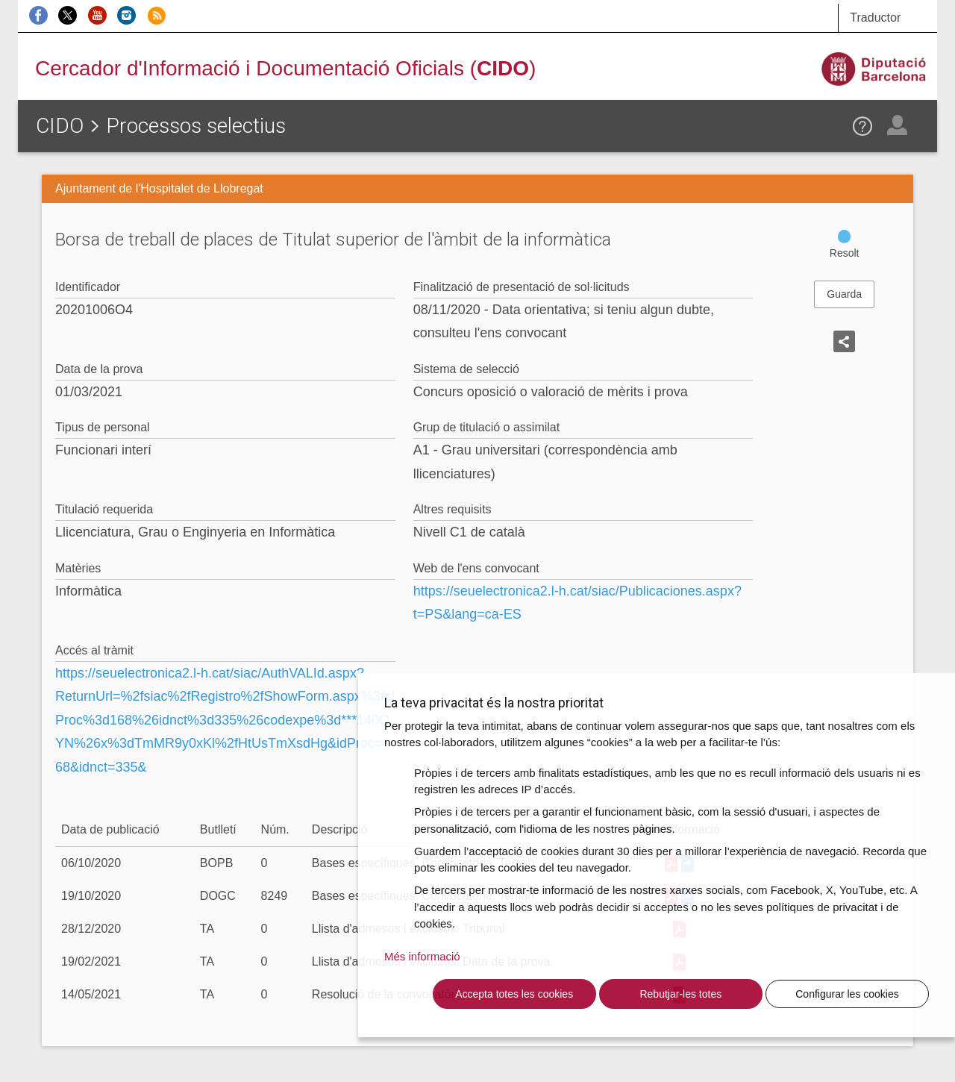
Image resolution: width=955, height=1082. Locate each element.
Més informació (422, 956)
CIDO (60, 125)
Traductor (875, 17)
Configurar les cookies (847, 994)
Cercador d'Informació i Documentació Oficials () (285, 68)
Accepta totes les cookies (514, 994)
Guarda (844, 294)
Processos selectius (196, 125)
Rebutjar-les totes (680, 994)
